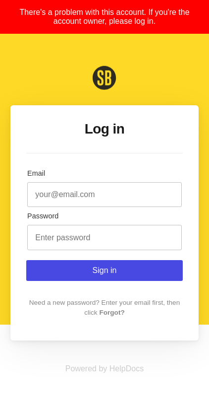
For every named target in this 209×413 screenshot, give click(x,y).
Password (42, 216)
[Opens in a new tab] (104, 368)
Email (36, 173)
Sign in (105, 270)
